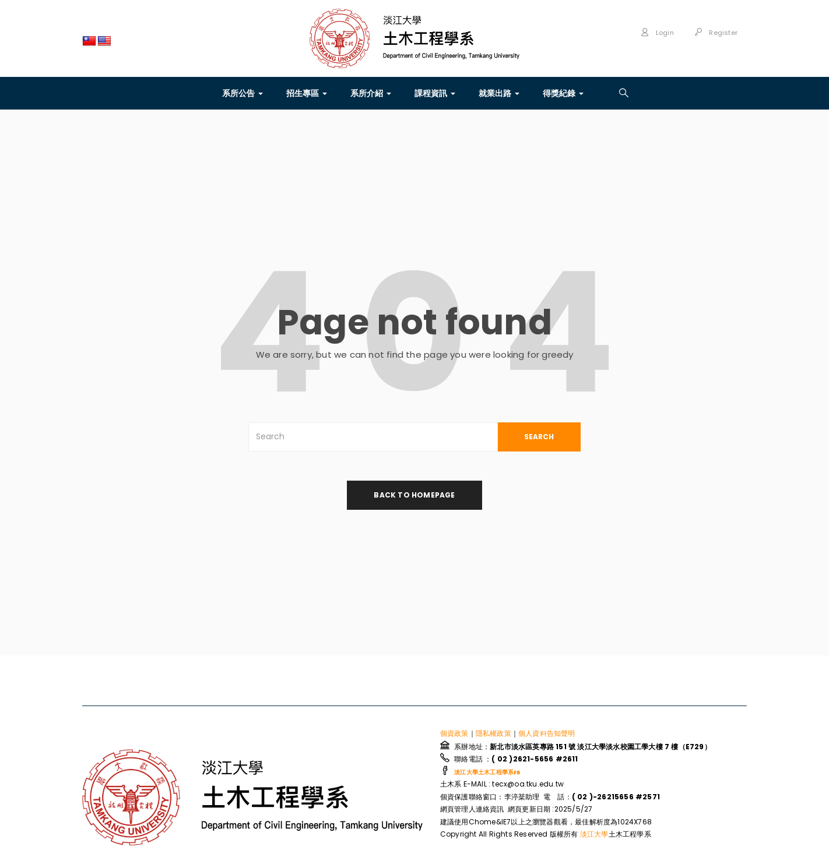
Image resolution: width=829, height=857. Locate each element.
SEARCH (539, 437)
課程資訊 (434, 93)
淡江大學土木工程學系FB (487, 772)
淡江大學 (594, 834)
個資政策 (454, 733)
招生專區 (306, 93)
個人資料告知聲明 (546, 733)
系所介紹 (370, 93)
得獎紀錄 (563, 93)
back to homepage (414, 495)
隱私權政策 (493, 733)
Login (657, 32)
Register (715, 32)
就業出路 (499, 93)
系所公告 (242, 93)
